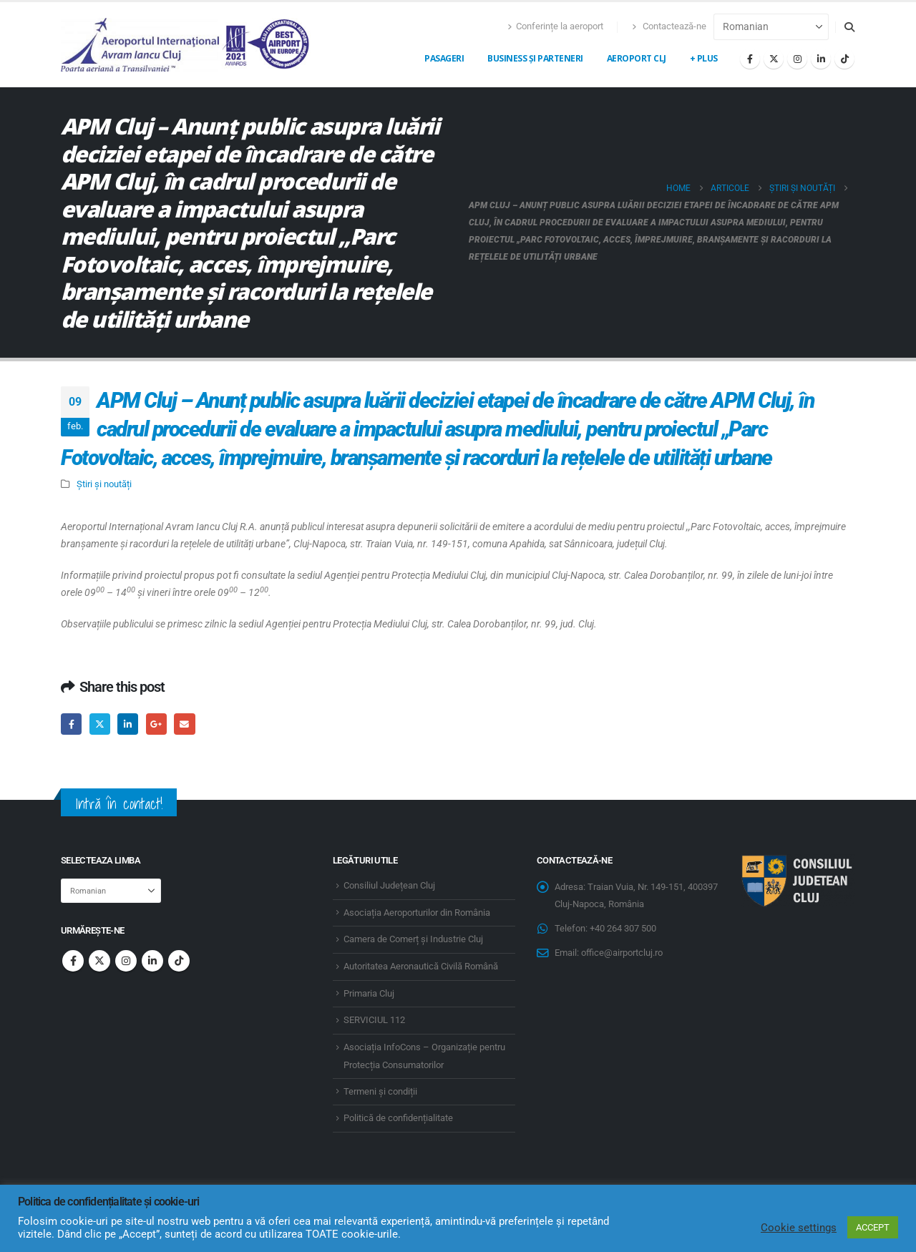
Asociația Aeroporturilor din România (417, 912)
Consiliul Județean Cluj (389, 885)
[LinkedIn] (821, 59)
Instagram (126, 961)
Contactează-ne (669, 26)
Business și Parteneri (535, 58)
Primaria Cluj (369, 993)
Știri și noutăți (104, 484)
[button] (849, 27)
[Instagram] (797, 59)
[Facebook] (750, 59)
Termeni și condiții (380, 1091)
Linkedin (152, 961)
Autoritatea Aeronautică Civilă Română (421, 966)
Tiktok (179, 961)
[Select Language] (771, 27)
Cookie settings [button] (799, 1227)
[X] (774, 59)
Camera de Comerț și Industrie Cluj (413, 939)
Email (184, 723)
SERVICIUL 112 (374, 1019)
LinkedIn (127, 723)
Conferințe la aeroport (555, 26)
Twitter (99, 723)
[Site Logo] (186, 45)
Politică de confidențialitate (398, 1117)
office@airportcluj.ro (622, 952)
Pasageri (444, 58)
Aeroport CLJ (636, 58)
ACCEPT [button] (873, 1227)
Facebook (71, 723)
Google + (156, 723)
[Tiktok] (844, 59)
